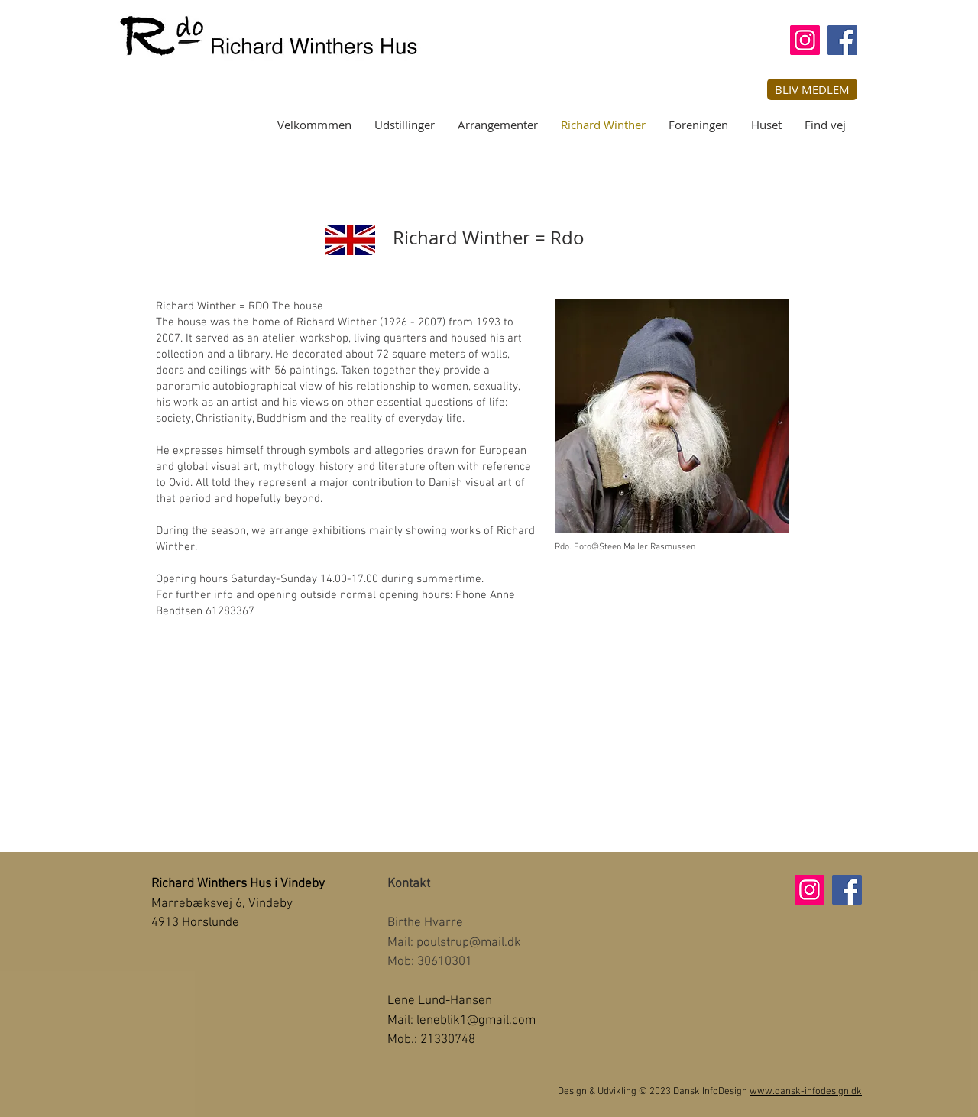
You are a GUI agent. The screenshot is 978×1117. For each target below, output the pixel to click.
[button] (812, 89)
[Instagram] (805, 40)
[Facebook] (842, 40)
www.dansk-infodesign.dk (806, 1092)
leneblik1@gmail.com (476, 1020)
